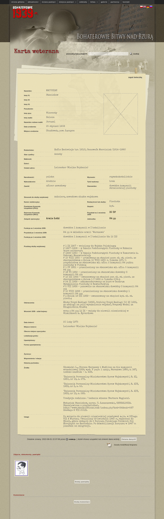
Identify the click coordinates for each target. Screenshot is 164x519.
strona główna (18, 2)
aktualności (33, 2)
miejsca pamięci (66, 2)
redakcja (72, 439)
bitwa (93, 2)
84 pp (112, 218)
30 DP (112, 212)
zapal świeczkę (135, 77)
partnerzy (115, 2)
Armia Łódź (52, 218)
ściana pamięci (49, 2)
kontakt (126, 2)
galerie (104, 2)
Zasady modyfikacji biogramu (125, 445)
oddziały (83, 2)
